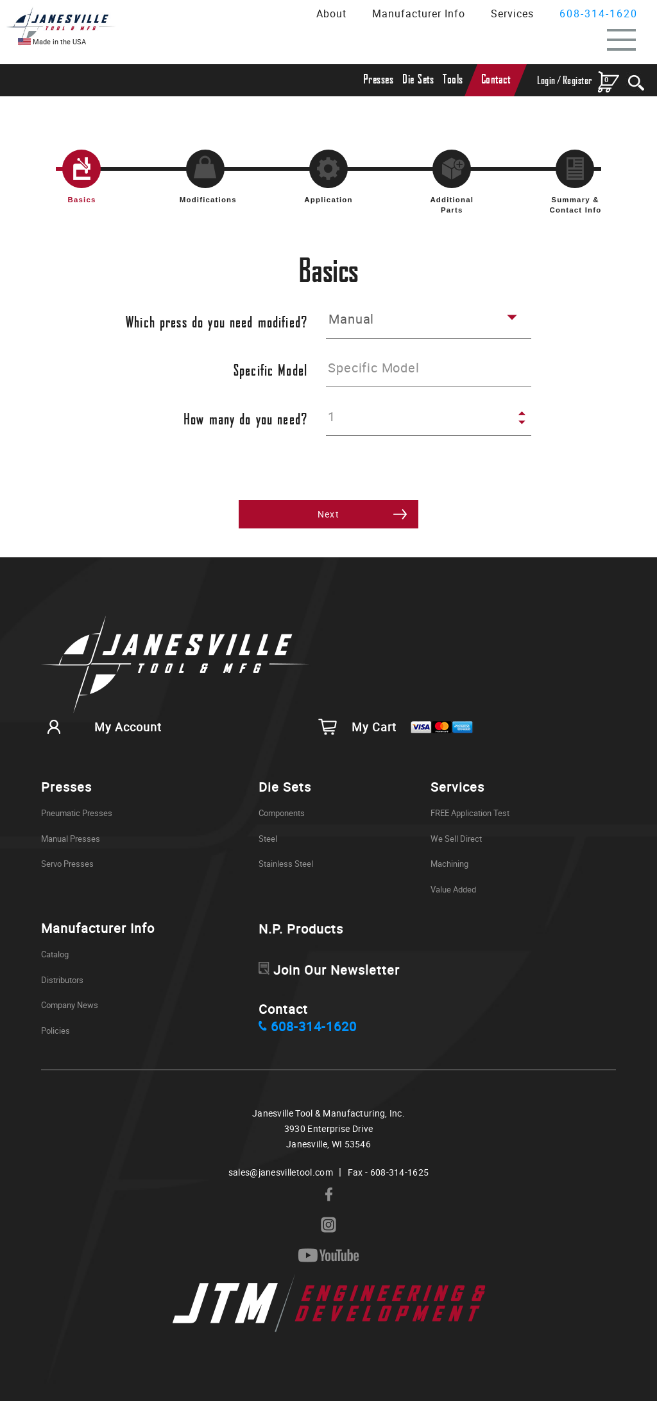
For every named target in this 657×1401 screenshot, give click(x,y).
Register (577, 80)
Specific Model (270, 371)
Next (329, 514)
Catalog (55, 954)
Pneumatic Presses (76, 813)
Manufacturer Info (418, 13)
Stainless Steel (286, 863)
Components (282, 813)
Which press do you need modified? (216, 323)
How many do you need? (245, 420)
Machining (449, 863)
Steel (268, 838)
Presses (378, 80)
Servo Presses (67, 863)
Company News (69, 1005)
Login (546, 80)
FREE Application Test (470, 813)
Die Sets (418, 80)
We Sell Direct (456, 838)
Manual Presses (70, 838)
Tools (453, 80)
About (331, 13)
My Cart (396, 726)
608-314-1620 (598, 13)
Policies (55, 1030)
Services (512, 13)
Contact (496, 80)
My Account (101, 727)
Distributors (62, 980)
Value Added (453, 889)
